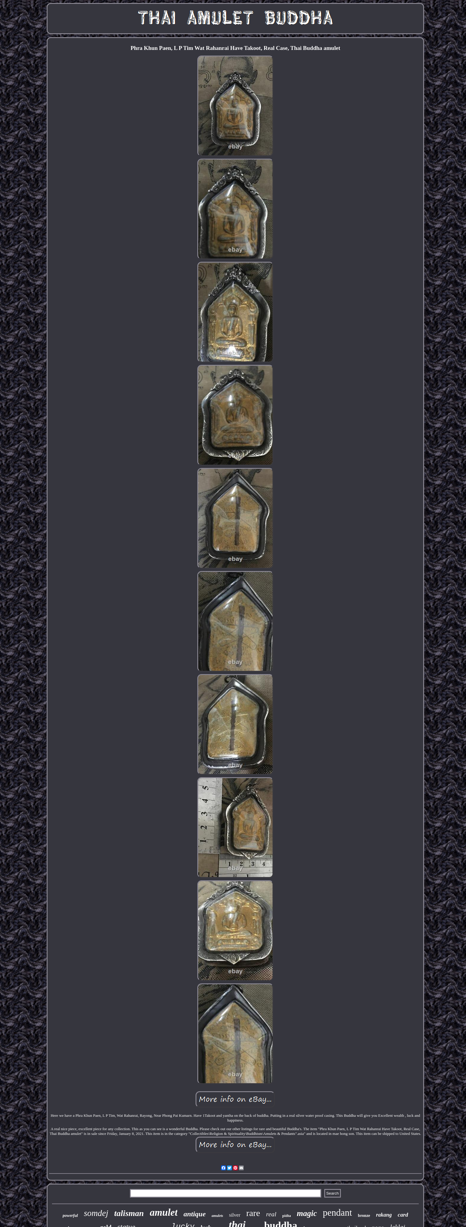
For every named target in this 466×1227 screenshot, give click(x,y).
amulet (164, 1212)
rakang (384, 1215)
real (271, 1214)
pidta (286, 1215)
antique (194, 1214)
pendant (337, 1212)
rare (253, 1213)
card (403, 1215)
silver (234, 1215)
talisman (129, 1213)
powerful (70, 1215)
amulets (217, 1216)
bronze (364, 1215)
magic (307, 1213)
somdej (96, 1213)
